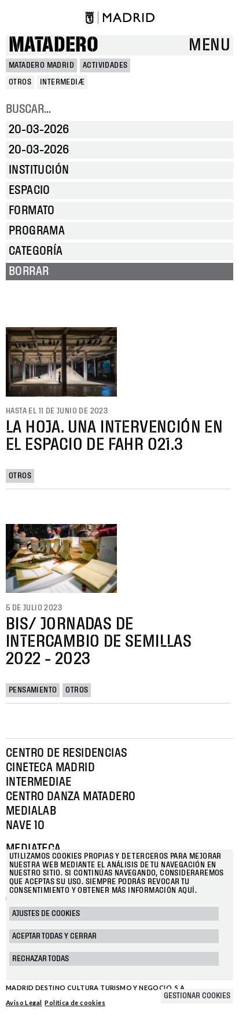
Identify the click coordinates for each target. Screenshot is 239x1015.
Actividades (105, 65)
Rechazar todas (40, 959)
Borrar (29, 271)
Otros (20, 476)
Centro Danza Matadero (70, 797)
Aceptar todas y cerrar (54, 936)
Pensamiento (33, 690)
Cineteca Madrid (50, 768)
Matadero (53, 45)
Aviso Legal (24, 1002)
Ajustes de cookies (46, 914)
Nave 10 (25, 825)
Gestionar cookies (197, 996)
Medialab (31, 811)
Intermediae (38, 782)
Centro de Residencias (66, 753)
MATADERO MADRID (41, 65)
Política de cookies (75, 1002)
